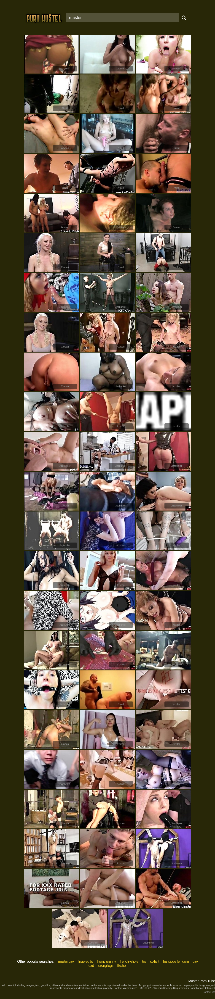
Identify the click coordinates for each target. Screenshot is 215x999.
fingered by (85, 961)
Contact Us (209, 992)
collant (154, 961)
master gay (66, 961)
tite (144, 961)
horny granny (106, 961)
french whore (129, 961)
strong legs (105, 965)
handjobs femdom (176, 961)
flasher (121, 965)
